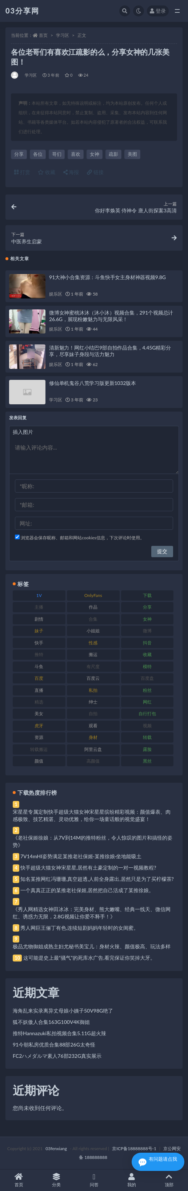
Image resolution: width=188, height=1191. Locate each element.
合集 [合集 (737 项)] (93, 619)
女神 (94, 154)
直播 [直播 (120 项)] (39, 690)
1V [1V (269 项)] (39, 595)
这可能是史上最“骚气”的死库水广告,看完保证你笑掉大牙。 (89, 958)
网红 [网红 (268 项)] (147, 702)
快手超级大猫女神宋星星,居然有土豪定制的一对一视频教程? (88, 867)
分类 (56, 1180)
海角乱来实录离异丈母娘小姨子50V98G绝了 (63, 1010)
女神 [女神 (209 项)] (147, 619)
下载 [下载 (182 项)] (147, 595)
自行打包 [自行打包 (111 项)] (147, 713)
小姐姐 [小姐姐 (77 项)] (93, 630)
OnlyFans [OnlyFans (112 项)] (93, 595)
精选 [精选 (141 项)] (39, 702)
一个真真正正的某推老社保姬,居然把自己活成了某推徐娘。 (87, 890)
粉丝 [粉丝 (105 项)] (147, 690)
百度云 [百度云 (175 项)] (93, 678)
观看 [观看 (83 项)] (93, 725)
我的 (131, 1180)
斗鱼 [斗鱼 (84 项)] (39, 666)
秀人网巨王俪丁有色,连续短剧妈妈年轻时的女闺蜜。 (79, 928)
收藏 (46, 172)
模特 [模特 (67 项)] (147, 666)
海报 (71, 172)
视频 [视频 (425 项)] (147, 725)
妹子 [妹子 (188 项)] (39, 630)
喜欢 (75, 154)
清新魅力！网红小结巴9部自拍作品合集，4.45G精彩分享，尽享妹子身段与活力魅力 (110, 350)
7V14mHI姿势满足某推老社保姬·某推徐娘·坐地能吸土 (80, 856)
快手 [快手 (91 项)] (39, 642)
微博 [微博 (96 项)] (147, 630)
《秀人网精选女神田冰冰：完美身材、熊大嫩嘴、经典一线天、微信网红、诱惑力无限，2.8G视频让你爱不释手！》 (92, 913)
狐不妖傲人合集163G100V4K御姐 (51, 1022)
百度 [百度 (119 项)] (39, 678)
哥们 (56, 154)
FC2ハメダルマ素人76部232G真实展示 (57, 1056)
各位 (38, 154)
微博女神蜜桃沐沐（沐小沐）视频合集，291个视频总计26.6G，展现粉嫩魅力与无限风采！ (111, 315)
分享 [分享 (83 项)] (147, 607)
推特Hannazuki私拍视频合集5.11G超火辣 (59, 1033)
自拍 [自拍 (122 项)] (93, 713)
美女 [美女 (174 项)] (39, 713)
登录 (158, 11)
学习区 (62, 35)
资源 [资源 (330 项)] (39, 737)
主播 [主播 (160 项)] (39, 607)
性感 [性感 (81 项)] (93, 642)
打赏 (22, 172)
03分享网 (22, 10)
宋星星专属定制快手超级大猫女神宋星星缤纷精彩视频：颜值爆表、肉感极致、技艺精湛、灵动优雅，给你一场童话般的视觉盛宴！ (92, 815)
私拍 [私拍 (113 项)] (93, 690)
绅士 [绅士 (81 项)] (93, 702)
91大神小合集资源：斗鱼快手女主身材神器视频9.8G (107, 277)
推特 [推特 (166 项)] (39, 654)
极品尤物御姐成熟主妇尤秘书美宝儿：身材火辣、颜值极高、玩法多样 (92, 946)
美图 (132, 154)
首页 (43, 35)
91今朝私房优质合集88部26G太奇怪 (54, 1044)
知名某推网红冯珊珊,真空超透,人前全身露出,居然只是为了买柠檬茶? (97, 879)
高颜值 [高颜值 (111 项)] (93, 761)
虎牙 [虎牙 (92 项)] (39, 725)
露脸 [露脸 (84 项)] (147, 749)
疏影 (113, 154)
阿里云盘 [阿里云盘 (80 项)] (93, 749)
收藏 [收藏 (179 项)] (147, 654)
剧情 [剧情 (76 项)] (39, 619)
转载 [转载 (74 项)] (147, 737)
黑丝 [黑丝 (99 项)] (147, 761)
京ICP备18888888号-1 (134, 1148)
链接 (95, 172)
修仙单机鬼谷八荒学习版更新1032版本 (92, 383)
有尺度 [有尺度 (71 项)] (93, 666)
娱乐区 (55, 294)
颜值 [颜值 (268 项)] (39, 761)
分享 (19, 154)
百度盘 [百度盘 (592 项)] (147, 678)
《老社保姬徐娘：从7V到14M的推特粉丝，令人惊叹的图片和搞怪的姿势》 (92, 841)
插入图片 (23, 432)
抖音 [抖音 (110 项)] (147, 642)
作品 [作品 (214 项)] (93, 607)
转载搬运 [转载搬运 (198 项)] (39, 749)
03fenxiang (56, 1148)
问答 (94, 1180)
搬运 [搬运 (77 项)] (93, 654)
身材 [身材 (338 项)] (93, 737)
